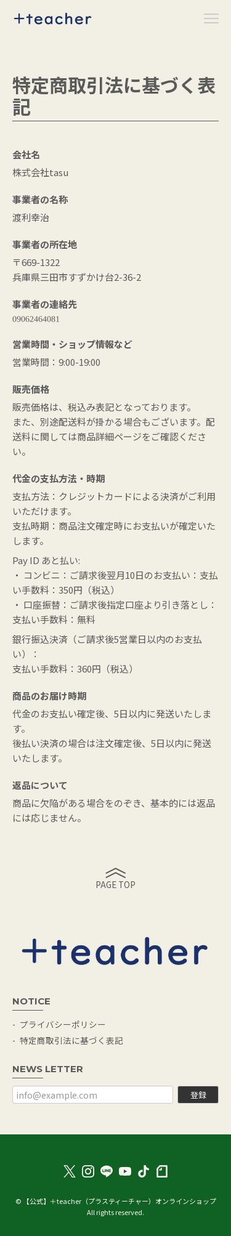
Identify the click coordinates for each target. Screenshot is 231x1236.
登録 (198, 1095)
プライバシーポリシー (63, 1024)
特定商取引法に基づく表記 (71, 1040)
